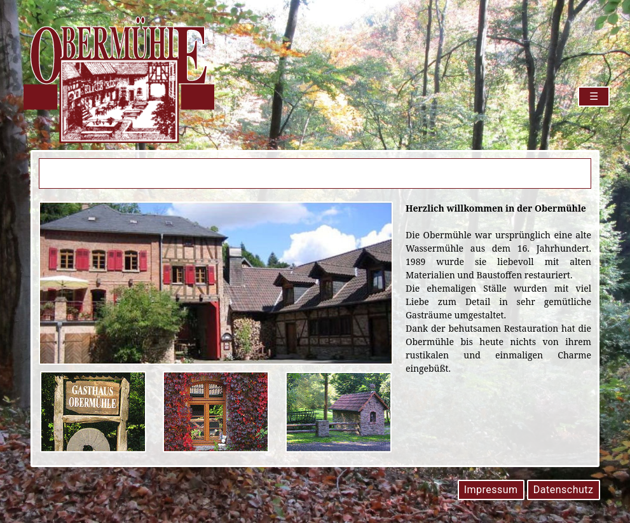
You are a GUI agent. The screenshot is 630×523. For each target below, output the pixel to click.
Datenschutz (563, 490)
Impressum (491, 490)
